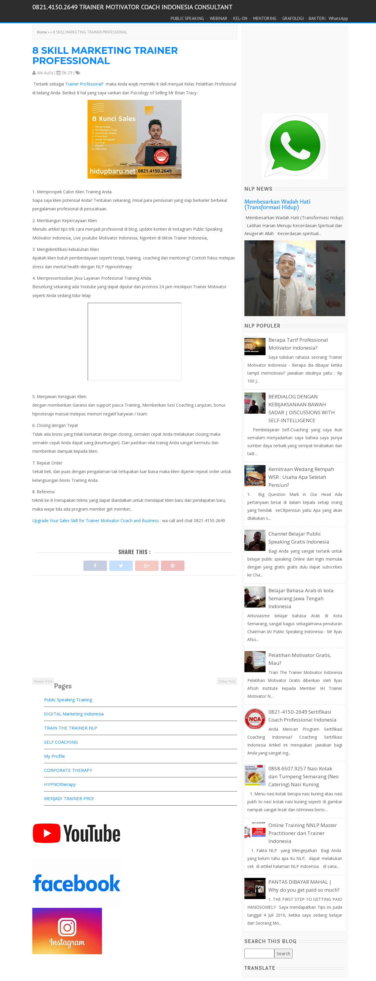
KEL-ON (240, 18)
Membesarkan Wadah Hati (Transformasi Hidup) (277, 205)
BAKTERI (317, 18)
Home (42, 32)
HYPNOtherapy (60, 784)
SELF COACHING (61, 742)
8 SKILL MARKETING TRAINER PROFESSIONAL (105, 55)
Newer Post (43, 681)
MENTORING (264, 18)
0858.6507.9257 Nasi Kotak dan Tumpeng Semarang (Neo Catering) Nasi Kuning (303, 776)
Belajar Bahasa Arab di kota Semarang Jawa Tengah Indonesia (301, 598)
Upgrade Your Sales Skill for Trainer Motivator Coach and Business (96, 520)
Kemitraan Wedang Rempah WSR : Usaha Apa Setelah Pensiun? (301, 477)
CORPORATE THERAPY (68, 770)
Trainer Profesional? (85, 84)
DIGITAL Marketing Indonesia (74, 714)
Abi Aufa (45, 73)
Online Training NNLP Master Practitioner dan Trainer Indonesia (302, 833)
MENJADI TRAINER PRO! (69, 798)
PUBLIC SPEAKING (187, 18)
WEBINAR (218, 18)
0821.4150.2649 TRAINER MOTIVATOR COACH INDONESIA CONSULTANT (132, 7)
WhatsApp (338, 18)
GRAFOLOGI (293, 18)
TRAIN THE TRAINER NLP (70, 728)
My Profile (54, 756)
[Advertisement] (134, 636)
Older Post (227, 681)
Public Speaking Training (68, 699)
